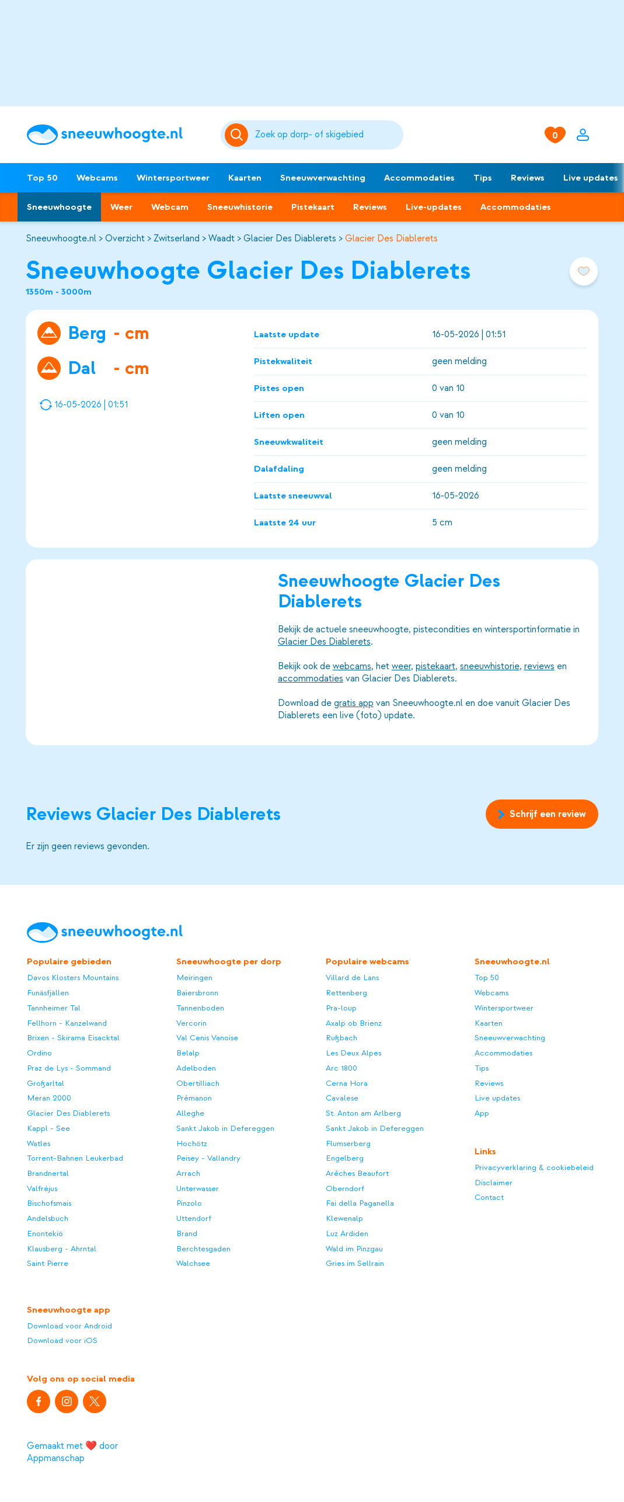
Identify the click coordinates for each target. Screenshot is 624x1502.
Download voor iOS (62, 1340)
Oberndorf (345, 1188)
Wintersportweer (173, 178)
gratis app (354, 702)
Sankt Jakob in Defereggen (225, 1128)
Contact (489, 1197)
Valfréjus (42, 1188)
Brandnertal (48, 1173)
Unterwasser (197, 1188)
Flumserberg (348, 1143)
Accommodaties (419, 178)
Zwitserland (177, 238)
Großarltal (45, 1083)
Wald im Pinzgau (354, 1249)
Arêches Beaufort (357, 1173)
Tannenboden (200, 1008)
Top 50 (42, 178)
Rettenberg (346, 993)
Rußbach (341, 1038)
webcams (352, 666)
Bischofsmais (49, 1203)
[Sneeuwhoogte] (118, 134)
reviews (539, 666)
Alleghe (190, 1113)
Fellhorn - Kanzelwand (67, 1023)
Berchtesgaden (203, 1249)
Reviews (528, 178)
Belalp (188, 1053)
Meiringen (194, 977)
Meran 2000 (49, 1098)
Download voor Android (69, 1326)
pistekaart (435, 666)
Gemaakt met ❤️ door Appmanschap (72, 1452)
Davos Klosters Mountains (72, 977)
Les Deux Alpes (353, 1053)
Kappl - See (48, 1128)
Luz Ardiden (347, 1233)
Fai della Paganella (360, 1203)
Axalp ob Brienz (354, 1023)
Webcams (97, 178)
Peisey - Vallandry (208, 1158)
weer (401, 666)
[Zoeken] (327, 135)
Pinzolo (189, 1203)
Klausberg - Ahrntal (61, 1249)
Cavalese (342, 1098)
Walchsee (193, 1263)
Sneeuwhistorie (240, 207)
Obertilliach (197, 1083)
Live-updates (434, 207)
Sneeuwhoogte (59, 207)
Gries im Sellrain (355, 1263)
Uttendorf (193, 1218)
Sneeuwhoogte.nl (61, 238)
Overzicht (125, 238)
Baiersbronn (197, 993)
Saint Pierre (47, 1263)
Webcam (170, 207)
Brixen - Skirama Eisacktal (73, 1038)
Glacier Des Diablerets (289, 238)
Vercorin (191, 1023)
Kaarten (245, 178)
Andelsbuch (47, 1218)
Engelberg (345, 1158)
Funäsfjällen (48, 993)
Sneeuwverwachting (322, 178)
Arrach (188, 1173)
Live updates (497, 1098)
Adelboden (196, 1068)
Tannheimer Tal (54, 1008)
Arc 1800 (341, 1068)
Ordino (39, 1053)
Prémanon (194, 1098)
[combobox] (327, 135)
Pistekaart (312, 207)
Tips (482, 178)
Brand (186, 1233)
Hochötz (191, 1143)
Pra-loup (341, 1008)
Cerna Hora (347, 1083)
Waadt (221, 238)
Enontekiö (45, 1233)
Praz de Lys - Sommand (69, 1068)
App (482, 1113)
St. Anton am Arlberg (363, 1113)
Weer (121, 207)
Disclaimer (494, 1183)
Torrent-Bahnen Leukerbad (75, 1158)
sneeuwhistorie (490, 666)
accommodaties (310, 678)
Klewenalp (344, 1218)
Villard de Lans (352, 977)
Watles (38, 1143)
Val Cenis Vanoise (207, 1038)
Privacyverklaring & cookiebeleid (534, 1167)
